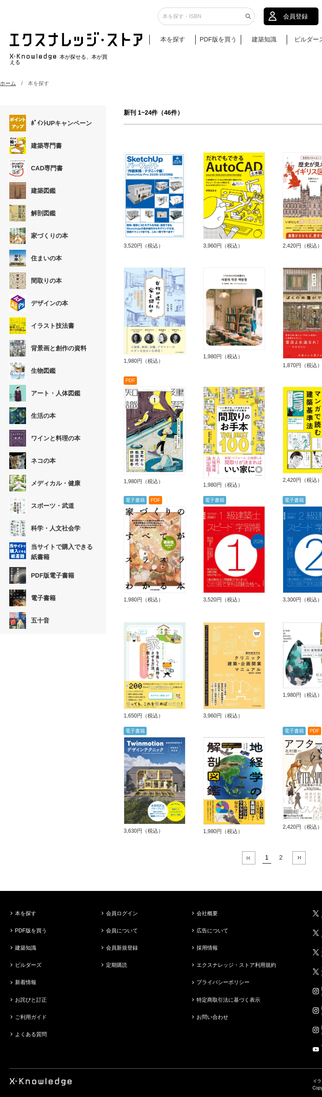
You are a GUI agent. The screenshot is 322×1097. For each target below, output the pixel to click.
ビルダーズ (28, 965)
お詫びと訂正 (31, 1000)
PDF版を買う (218, 42)
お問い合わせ (212, 1017)
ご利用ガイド (31, 1017)
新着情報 (25, 982)
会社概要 (207, 913)
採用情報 (207, 948)
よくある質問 (31, 1034)
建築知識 (264, 42)
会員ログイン (122, 913)
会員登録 (295, 19)
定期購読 (116, 965)
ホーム (8, 83)
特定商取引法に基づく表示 (228, 1000)
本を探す (176, 43)
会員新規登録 (122, 948)
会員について (122, 931)
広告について (212, 931)
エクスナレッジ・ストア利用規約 (236, 965)
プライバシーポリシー (223, 982)
